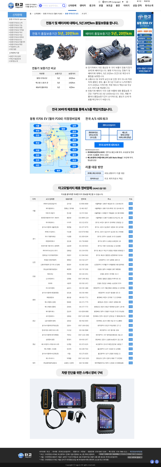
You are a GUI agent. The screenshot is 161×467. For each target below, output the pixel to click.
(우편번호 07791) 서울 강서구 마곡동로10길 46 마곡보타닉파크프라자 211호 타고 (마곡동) (77, 459)
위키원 (129, 454)
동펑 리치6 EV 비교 (16, 35)
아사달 (101, 454)
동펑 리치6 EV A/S (16, 40)
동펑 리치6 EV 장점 (16, 28)
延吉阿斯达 (116, 454)
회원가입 (147, 1)
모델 (101, 5)
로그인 (139, 1)
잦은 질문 (13, 49)
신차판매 (72, 5)
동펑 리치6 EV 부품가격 (17, 42)
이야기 (126, 5)
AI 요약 (84, 13)
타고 (133, 454)
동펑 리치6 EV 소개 (16, 23)
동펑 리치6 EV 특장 (16, 44)
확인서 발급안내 (15, 59)
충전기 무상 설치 (15, 56)
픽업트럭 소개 (14, 47)
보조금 (109, 5)
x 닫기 (152, 13)
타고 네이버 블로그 (135, 457)
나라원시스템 (108, 454)
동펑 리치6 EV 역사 (16, 32)
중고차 (92, 5)
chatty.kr (139, 454)
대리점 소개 (14, 61)
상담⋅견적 (137, 5)
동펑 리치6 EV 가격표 (17, 30)
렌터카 (83, 5)
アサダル (123, 454)
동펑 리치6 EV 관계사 (17, 37)
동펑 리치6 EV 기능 (16, 25)
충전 (118, 5)
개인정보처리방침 (136, 451)
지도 (130, 203)
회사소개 (149, 5)
